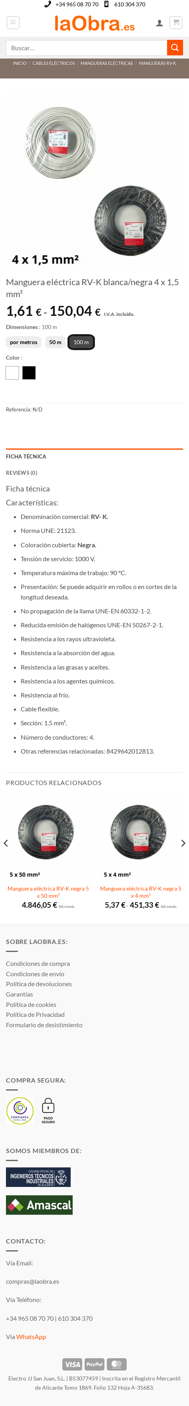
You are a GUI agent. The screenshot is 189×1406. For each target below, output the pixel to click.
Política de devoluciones (39, 983)
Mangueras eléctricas (107, 63)
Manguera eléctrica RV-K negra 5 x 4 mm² (140, 892)
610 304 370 (129, 4)
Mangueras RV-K (157, 63)
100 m (81, 342)
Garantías (19, 994)
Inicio (20, 63)
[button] (13, 22)
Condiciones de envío (35, 973)
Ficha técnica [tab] (26, 456)
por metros (23, 342)
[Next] (182, 859)
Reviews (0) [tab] (21, 473)
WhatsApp (31, 1336)
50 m (55, 342)
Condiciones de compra (38, 963)
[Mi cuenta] (160, 22)
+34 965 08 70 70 (77, 4)
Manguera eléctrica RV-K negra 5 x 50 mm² (48, 892)
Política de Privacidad (35, 1014)
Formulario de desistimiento (44, 1024)
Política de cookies (31, 1004)
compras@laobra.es (32, 1281)
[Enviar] (175, 47)
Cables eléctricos (54, 63)
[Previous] (6, 859)
